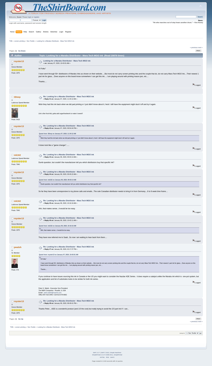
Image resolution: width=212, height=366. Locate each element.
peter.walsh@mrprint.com (52, 293)
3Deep (17, 97)
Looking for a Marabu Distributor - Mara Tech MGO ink (67, 61)
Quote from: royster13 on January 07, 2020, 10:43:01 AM (58, 254)
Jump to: (182, 333)
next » (200, 47)
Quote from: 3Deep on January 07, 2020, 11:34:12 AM (57, 133)
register (36, 17)
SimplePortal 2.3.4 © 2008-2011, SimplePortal (107, 355)
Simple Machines (115, 352)
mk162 (17, 155)
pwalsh (17, 247)
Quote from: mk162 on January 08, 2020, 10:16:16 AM (57, 226)
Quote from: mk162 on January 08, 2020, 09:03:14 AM (57, 180)
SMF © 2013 (105, 352)
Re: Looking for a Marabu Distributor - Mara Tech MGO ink (68, 97)
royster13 (19, 61)
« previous (194, 47)
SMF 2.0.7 (96, 352)
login (29, 17)
